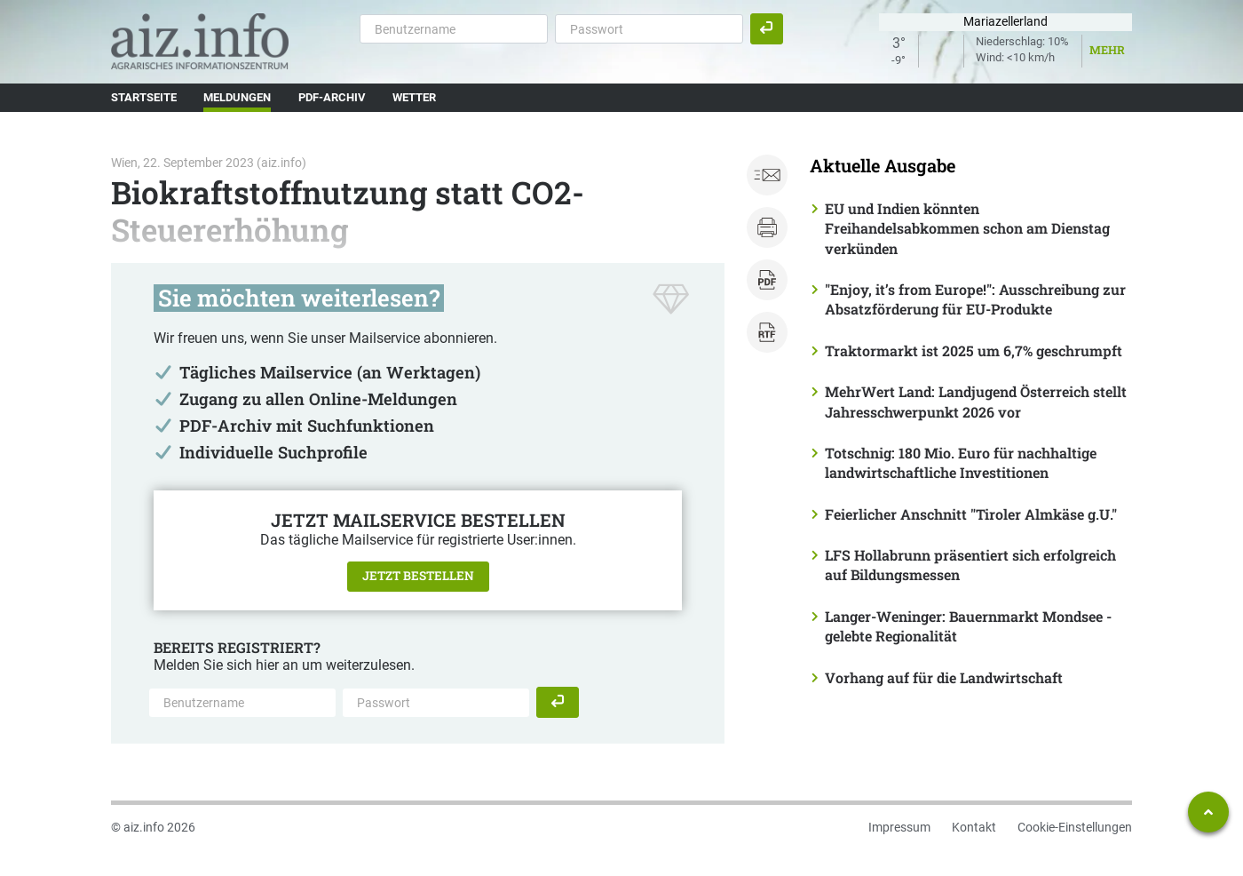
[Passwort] (649, 28)
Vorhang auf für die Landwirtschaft (944, 677)
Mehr (1107, 50)
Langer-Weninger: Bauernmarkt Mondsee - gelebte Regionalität (968, 626)
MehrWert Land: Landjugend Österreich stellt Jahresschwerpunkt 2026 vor (976, 401)
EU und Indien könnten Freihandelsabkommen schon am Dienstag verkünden (967, 228)
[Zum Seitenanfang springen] (1208, 812)
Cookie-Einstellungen (1074, 827)
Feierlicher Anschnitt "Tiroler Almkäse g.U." (971, 514)
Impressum (899, 827)
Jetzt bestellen (418, 576)
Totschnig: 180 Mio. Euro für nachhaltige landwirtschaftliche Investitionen (961, 462)
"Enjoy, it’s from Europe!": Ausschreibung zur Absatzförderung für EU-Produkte (975, 299)
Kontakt (974, 827)
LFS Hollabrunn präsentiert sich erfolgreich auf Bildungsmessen (970, 565)
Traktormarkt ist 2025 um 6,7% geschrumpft (973, 350)
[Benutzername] (454, 28)
